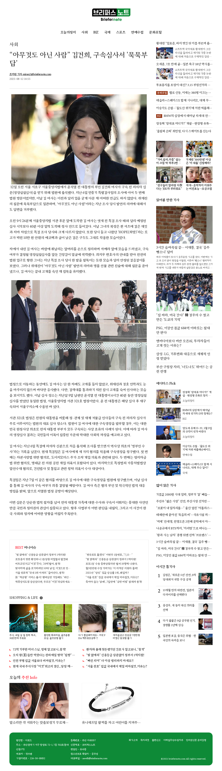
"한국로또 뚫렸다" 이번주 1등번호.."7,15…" (109, 554)
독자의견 (144, 740)
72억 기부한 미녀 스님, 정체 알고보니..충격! (39, 649)
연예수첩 (137, 32)
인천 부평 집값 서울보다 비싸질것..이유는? (39, 661)
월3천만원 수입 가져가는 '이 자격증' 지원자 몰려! (112, 568)
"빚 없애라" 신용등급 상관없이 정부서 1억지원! (40, 554)
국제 (107, 32)
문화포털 (155, 32)
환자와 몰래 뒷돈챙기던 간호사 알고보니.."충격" (115, 649)
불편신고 (156, 740)
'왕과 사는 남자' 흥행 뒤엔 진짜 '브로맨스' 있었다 (183, 535)
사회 (84, 32)
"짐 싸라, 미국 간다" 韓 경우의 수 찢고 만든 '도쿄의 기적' (182, 549)
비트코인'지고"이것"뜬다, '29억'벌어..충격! (38, 563)
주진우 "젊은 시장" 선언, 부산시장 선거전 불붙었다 (183, 502)
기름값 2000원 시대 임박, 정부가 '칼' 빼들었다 (183, 495)
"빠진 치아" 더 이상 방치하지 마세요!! (110, 661)
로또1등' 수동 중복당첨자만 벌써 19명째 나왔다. (112, 563)
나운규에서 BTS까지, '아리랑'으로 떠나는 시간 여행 (183, 529)
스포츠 (120, 32)
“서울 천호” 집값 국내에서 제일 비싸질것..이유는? (112, 577)
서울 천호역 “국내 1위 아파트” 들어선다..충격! (40, 572)
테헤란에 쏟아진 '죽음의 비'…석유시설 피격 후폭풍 (183, 515)
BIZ (96, 32)
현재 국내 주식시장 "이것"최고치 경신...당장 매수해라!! (44, 666)
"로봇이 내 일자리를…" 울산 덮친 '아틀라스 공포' (183, 508)
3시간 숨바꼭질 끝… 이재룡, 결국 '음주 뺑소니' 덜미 (183, 542)
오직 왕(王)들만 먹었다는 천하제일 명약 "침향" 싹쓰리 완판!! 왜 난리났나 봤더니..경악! (44, 655)
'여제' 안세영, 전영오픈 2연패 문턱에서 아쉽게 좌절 (183, 522)
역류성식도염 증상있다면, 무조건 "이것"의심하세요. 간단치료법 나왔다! (43, 581)
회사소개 (133, 740)
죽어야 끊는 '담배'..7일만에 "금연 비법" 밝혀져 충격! (114, 581)
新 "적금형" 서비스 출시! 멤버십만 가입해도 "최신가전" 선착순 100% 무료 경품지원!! (43, 577)
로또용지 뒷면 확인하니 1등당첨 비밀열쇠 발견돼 (41, 559)
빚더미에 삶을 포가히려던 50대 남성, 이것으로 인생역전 (43, 568)
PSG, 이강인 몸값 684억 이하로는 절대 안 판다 (183, 556)
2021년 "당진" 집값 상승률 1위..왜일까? (107, 572)
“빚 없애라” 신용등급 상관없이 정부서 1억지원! (111, 559)
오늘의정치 (68, 32)
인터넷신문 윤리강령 (196, 740)
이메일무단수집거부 (173, 740)
